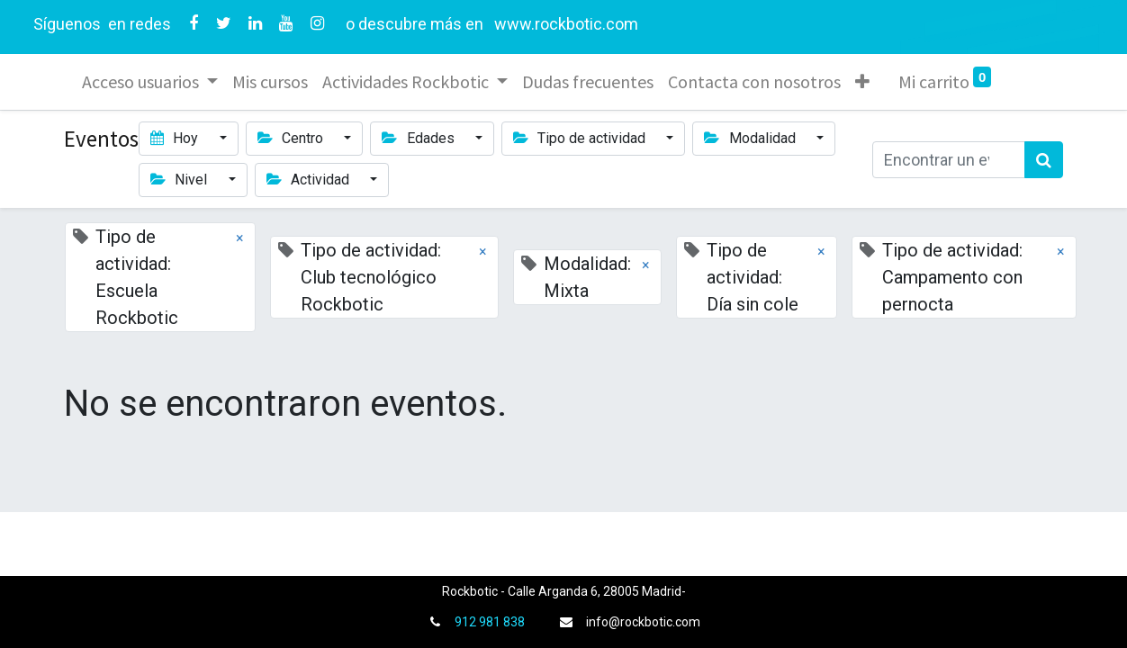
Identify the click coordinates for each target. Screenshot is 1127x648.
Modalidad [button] (751, 138)
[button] (866, 82)
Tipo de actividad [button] (581, 138)
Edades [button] (419, 138)
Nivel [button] (180, 179)
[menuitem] (274, 82)
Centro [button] (292, 138)
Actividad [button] (309, 179)
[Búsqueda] (1043, 159)
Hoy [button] (176, 138)
